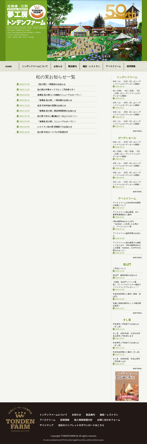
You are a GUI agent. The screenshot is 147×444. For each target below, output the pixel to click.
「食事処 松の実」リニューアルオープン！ (56, 121)
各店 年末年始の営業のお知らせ (51, 105)
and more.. (138, 131)
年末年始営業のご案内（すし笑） (127, 352)
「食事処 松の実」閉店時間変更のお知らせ (56, 111)
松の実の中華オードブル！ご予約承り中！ (56, 89)
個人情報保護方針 (83, 419)
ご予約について (119, 269)
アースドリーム (113, 66)
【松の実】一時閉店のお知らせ (51, 84)
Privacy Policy (81, 440)
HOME (8, 66)
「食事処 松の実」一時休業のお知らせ (54, 100)
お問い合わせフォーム (108, 419)
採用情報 (131, 66)
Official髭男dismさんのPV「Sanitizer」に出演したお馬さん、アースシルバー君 (126, 224)
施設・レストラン (91, 66)
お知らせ (58, 66)
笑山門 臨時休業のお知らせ (125, 275)
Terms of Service (94, 440)
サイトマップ (46, 425)
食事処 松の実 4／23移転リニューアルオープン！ (59, 95)
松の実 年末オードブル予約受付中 (52, 132)
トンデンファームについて (35, 66)
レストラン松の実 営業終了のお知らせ (54, 127)
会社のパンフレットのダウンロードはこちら (81, 425)
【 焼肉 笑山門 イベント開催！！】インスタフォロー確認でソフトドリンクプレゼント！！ (127, 284)
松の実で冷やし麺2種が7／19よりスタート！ (57, 116)
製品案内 (72, 66)
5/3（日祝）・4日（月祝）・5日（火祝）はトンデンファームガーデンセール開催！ (127, 93)
